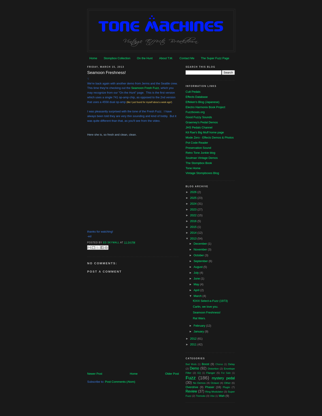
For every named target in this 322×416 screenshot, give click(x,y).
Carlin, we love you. (205, 306)
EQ (199, 373)
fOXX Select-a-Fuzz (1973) (210, 301)
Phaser (209, 387)
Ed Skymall (111, 242)
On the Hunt (145, 58)
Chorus (219, 364)
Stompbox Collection (117, 58)
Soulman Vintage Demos (202, 158)
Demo (194, 368)
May (197, 284)
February (200, 325)
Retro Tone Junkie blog (200, 152)
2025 (193, 198)
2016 (193, 221)
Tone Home (193, 168)
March (198, 296)
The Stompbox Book (199, 163)
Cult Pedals (193, 91)
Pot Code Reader (197, 142)
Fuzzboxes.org (195, 112)
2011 (193, 344)
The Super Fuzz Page (215, 58)
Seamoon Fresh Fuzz (145, 88)
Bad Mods (191, 364)
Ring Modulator (214, 391)
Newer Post (94, 373)
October (199, 255)
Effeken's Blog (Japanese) (202, 102)
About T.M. (166, 58)
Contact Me (187, 58)
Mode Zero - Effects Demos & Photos (210, 137)
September (201, 261)
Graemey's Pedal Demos (202, 122)
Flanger (210, 372)
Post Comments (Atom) (120, 381)
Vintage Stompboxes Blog (202, 173)
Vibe (212, 396)
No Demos (199, 382)
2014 (193, 232)
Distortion (213, 368)
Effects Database (197, 97)
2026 (193, 192)
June (197, 278)
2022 (193, 215)
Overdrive (192, 387)
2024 (193, 203)
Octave (215, 382)
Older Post (172, 373)
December (201, 243)
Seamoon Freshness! (206, 312)
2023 (193, 209)
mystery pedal (223, 378)
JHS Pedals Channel (199, 127)
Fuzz (191, 377)
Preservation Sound (198, 147)
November (201, 249)
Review (191, 391)
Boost (205, 364)
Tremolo (200, 395)
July (197, 272)
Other (227, 382)
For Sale (226, 373)
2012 (193, 338)
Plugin (226, 387)
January (199, 331)
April (197, 290)
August (198, 267)
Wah (222, 395)
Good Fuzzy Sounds (199, 117)
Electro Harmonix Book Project (205, 107)
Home (93, 58)
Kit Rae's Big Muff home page (205, 132)
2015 (193, 227)
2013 (193, 238)
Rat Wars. (199, 318)
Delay (231, 364)
